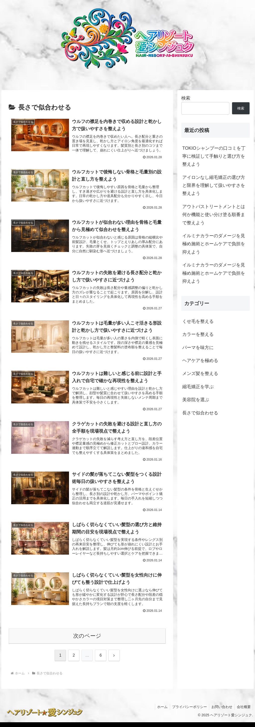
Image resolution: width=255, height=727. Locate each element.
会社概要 (243, 711)
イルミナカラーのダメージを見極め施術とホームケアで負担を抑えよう (213, 243)
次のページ (87, 640)
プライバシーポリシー (187, 711)
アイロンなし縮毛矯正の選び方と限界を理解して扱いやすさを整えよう (213, 185)
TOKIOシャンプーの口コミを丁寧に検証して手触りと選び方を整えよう (214, 156)
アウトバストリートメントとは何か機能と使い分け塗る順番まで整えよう (213, 214)
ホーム (159, 711)
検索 (185, 98)
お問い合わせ (220, 711)
